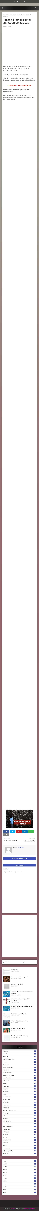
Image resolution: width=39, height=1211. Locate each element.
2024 (20, 1167)
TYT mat (20, 1062)
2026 (20, 1161)
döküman (20, 1070)
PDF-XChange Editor (20, 1059)
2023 (20, 1170)
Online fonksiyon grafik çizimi (19, 1014)
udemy (20, 1142)
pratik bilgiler (20, 1124)
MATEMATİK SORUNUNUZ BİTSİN (19, 1021)
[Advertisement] (15, 116)
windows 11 (20, 1148)
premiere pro (20, 1129)
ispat (20, 1094)
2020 (20, 1178)
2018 (20, 1184)
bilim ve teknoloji (20, 1067)
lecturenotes (20, 1105)
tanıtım (20, 1134)
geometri (20, 1080)
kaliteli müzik (20, 1097)
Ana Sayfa (6, 14)
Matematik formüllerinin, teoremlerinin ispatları (21, 992)
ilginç (20, 1083)
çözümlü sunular (20, 1150)
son (11, 14)
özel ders (20, 1153)
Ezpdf (20, 1054)
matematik (20, 1107)
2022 (20, 1172)
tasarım (20, 1137)
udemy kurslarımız (25, 962)
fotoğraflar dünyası (20, 1078)
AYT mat (20, 1051)
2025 (20, 1164)
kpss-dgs (20, 1102)
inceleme (20, 1089)
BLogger (13, 1208)
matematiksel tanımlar (20, 1110)
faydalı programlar (20, 1075)
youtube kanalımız (8, 962)
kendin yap (20, 1099)
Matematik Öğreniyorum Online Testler (21, 1006)
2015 (20, 1192)
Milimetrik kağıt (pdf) (17, 984)
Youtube (20, 1064)
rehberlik (20, 1132)
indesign (20, 1091)
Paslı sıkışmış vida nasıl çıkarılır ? (20, 977)
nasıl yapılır (20, 1115)
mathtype (20, 1113)
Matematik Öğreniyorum (18, 1028)
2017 (20, 1187)
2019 (20, 1181)
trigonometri (20, 1140)
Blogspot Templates (29, 1208)
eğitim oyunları (20, 1072)
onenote (20, 1118)
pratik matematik (20, 1126)
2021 (20, 1175)
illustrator (20, 1086)
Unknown (21, 847)
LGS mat (20, 1056)
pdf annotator (20, 1121)
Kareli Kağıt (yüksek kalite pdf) (19, 1036)
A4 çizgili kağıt (15, 969)
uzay (20, 1145)
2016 (20, 1190)
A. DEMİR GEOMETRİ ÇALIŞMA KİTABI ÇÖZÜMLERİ (20, 999)
